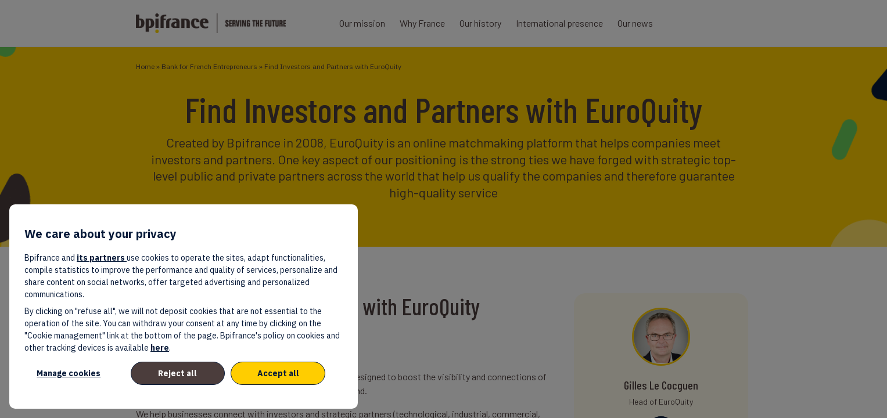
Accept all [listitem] (278, 373)
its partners (102, 258)
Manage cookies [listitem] (68, 373)
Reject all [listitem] (177, 373)
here (159, 348)
